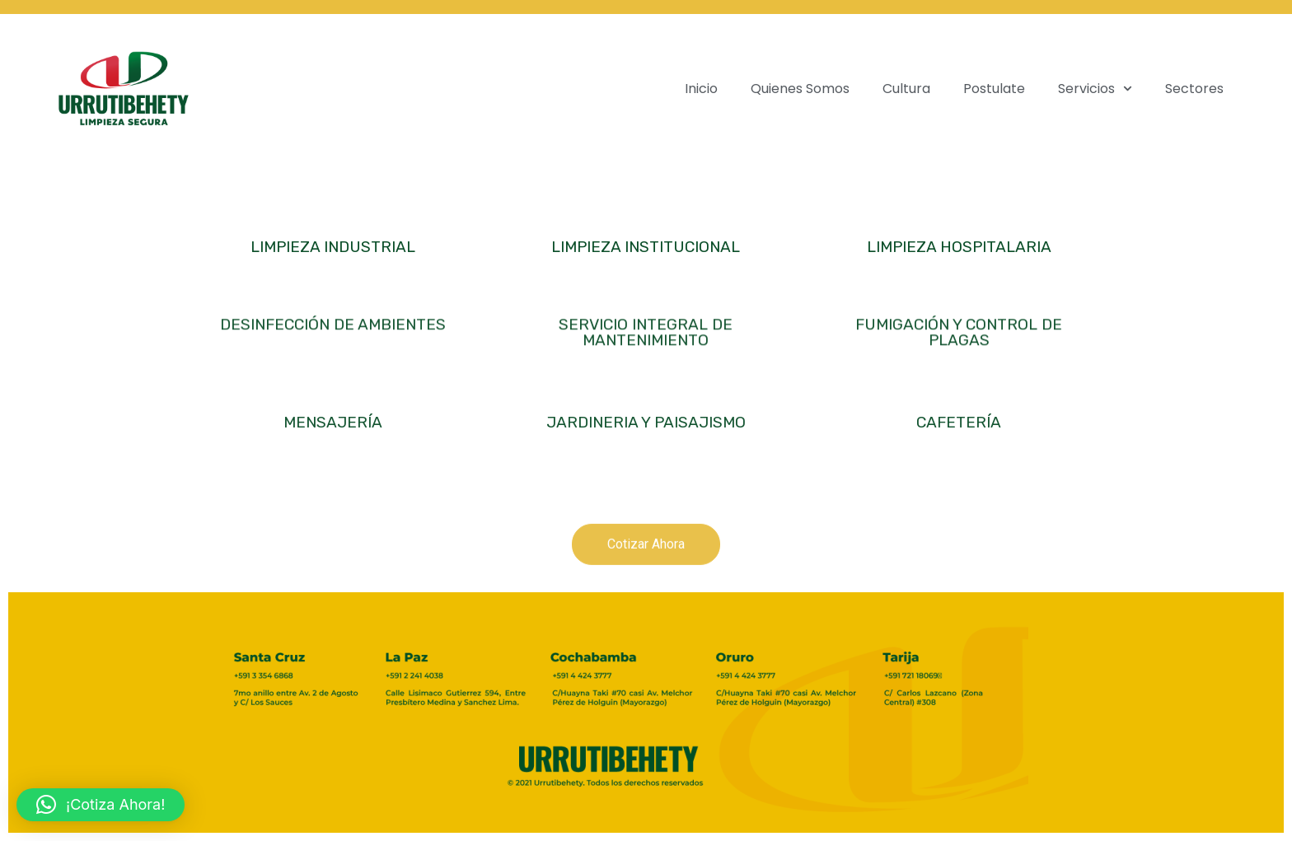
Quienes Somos (800, 88)
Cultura (906, 88)
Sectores (1194, 88)
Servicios (1095, 88)
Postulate (994, 88)
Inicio (701, 88)
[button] (100, 804)
